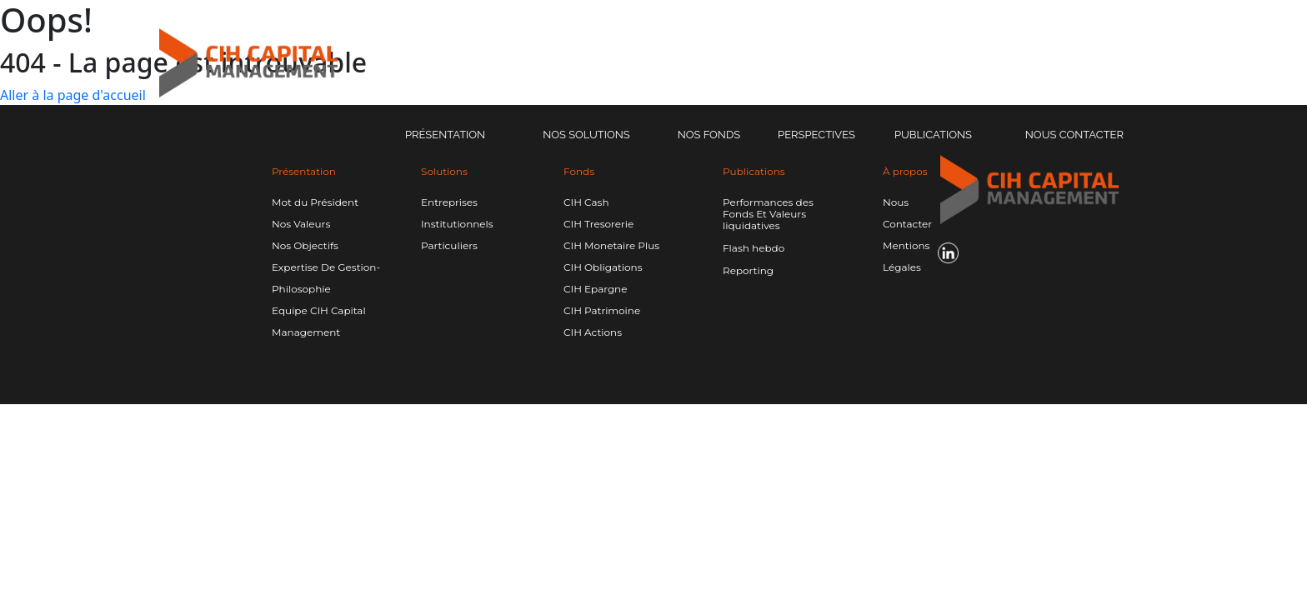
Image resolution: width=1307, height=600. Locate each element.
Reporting (748, 271)
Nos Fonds (709, 134)
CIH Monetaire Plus (611, 245)
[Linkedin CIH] (1188, 63)
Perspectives (816, 134)
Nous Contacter (1074, 134)
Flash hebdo (753, 248)
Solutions (444, 171)
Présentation (445, 134)
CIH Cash (586, 202)
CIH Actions (592, 332)
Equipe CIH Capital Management (319, 321)
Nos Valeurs (301, 224)
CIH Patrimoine (601, 310)
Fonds (578, 171)
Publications (933, 134)
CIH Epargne (595, 288)
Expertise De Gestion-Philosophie (326, 278)
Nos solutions (586, 134)
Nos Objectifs (305, 245)
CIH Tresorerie (598, 224)
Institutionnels (457, 224)
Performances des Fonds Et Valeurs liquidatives (768, 214)
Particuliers (449, 245)
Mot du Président (315, 202)
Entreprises (449, 202)
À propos (905, 171)
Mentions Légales (906, 256)
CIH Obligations (603, 267)
